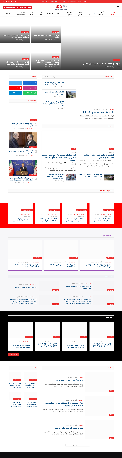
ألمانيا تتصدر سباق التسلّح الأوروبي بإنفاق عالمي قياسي (47, 351)
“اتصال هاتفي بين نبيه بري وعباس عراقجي (48, 36)
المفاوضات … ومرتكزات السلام (69, 386)
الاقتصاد (33, 374)
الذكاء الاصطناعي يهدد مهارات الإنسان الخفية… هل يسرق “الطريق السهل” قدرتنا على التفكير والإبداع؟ (47, 220)
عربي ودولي (80, 13)
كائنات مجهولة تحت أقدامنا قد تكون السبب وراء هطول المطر (74, 220)
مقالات (58, 13)
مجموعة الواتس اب (9, 7)
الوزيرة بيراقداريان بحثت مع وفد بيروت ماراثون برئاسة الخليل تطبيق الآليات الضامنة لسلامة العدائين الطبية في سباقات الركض (77, 306)
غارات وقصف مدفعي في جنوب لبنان (99, 63)
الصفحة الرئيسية (113, 13)
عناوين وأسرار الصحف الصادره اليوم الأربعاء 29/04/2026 (98, 266)
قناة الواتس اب (21, 7)
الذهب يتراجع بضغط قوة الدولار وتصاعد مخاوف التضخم (31, 410)
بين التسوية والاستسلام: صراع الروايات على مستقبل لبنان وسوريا (63, 410)
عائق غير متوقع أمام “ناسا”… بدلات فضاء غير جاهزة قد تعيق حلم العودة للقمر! (20, 220)
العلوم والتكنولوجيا (21, 13)
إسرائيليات (50, 13)
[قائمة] (118, 7)
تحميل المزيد (77, 451)
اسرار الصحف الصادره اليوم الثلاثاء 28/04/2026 (62, 266)
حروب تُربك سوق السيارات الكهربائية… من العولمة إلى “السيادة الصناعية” (55, 176)
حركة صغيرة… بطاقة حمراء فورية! (25, 289)
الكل (60, 77)
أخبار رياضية (32, 13)
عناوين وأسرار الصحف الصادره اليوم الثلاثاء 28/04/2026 (25, 266)
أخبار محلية (89, 13)
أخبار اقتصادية (32, 386)
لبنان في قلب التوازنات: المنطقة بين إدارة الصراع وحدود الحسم (102, 351)
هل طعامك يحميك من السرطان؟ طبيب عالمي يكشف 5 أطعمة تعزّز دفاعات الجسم (59, 157)
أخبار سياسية (101, 13)
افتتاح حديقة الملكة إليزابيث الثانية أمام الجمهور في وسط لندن (90, 175)
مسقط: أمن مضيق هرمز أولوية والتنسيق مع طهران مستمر (20, 353)
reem (118, 67)
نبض (29, 7)
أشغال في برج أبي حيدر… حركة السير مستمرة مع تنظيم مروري (16, 63)
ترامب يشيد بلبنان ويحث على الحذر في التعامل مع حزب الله (15, 36)
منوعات (8, 13)
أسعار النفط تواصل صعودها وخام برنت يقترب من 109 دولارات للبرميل (15, 391)
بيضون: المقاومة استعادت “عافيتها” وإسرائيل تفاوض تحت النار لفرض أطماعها (60, 1)
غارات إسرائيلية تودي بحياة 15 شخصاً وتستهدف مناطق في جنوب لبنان (53, 104)
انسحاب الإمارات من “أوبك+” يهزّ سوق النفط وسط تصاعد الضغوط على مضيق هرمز (31, 391)
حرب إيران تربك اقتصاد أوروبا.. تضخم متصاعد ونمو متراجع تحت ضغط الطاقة (15, 410)
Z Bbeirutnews (106, 160)
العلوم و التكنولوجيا (106, 190)
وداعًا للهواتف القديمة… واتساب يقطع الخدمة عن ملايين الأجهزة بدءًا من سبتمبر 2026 (102, 220)
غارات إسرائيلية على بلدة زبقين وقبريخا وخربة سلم (54, 93)
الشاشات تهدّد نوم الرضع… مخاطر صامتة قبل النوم (99, 156)
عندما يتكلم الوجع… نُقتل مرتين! (68, 434)
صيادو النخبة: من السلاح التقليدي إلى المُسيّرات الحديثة (75, 353)
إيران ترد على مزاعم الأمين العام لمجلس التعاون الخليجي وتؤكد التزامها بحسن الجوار (46, 62)
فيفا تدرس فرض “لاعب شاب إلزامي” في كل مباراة (78, 289)
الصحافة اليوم (69, 13)
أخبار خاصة (41, 13)
